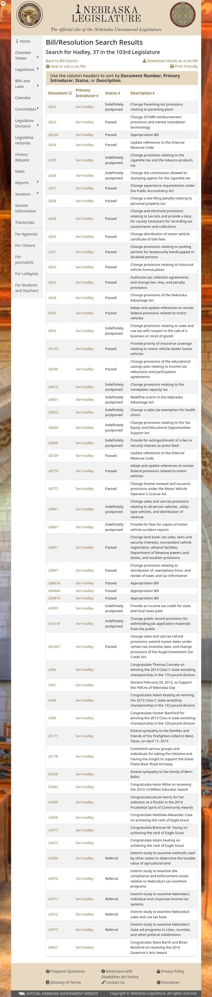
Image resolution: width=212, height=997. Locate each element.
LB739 (53, 455)
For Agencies (26, 233)
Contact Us (113, 982)
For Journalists (24, 259)
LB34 (52, 297)
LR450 (53, 802)
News (20, 171)
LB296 (53, 369)
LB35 (52, 313)
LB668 (53, 442)
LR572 (53, 914)
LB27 (52, 188)
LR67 (52, 684)
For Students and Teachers (26, 288)
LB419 (53, 386)
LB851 (53, 547)
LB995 (53, 608)
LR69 (52, 718)
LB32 (52, 267)
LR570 (53, 878)
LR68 (52, 700)
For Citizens (25, 245)
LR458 (53, 817)
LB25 (52, 160)
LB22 (52, 106)
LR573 (53, 929)
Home (24, 41)
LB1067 (54, 646)
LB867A (54, 583)
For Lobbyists (26, 273)
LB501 (53, 399)
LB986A (54, 590)
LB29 (52, 218)
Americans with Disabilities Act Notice (120, 974)
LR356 (53, 774)
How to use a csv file (66, 66)
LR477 (53, 842)
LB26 (52, 175)
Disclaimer (168, 982)
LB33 (52, 282)
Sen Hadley (85, 106)
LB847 (53, 527)
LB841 (53, 509)
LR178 (53, 756)
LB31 (52, 251)
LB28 (52, 200)
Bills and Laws (27, 83)
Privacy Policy (170, 971)
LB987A (54, 598)
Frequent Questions (65, 971)
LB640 (53, 427)
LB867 (53, 570)
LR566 (53, 858)
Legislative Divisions (27, 123)
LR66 (52, 669)
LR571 (53, 898)
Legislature (27, 69)
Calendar (23, 97)
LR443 (53, 786)
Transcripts (24, 222)
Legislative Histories (24, 140)
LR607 (53, 947)
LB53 (52, 330)
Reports (27, 182)
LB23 (52, 122)
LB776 (53, 470)
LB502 (53, 412)
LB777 (53, 488)
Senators (27, 194)
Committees (27, 109)
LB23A (53, 134)
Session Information (25, 208)
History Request (22, 157)
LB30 (52, 236)
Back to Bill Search (62, 60)
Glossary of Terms (63, 982)
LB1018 (54, 623)
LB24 (52, 144)
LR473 (53, 830)
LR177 (53, 736)
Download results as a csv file (170, 60)
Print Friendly (184, 66)
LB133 (53, 348)
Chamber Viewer (27, 55)
